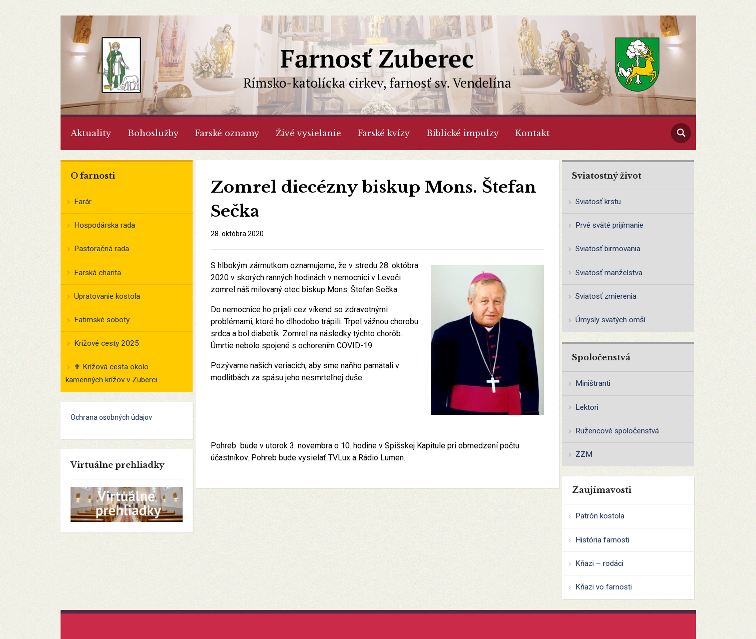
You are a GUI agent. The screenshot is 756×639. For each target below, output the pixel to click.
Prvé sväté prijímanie (609, 225)
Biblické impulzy (462, 133)
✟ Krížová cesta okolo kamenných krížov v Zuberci (111, 373)
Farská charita (97, 272)
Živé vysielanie (308, 133)
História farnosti (602, 539)
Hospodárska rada (104, 225)
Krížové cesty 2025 (106, 343)
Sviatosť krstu (598, 201)
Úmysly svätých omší (610, 319)
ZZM (583, 454)
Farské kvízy (384, 133)
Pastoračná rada (101, 248)
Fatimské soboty (102, 319)
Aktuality (91, 133)
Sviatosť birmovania (607, 248)
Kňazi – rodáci (599, 563)
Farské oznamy (227, 133)
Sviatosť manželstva (608, 272)
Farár (83, 201)
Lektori (586, 407)
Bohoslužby (153, 133)
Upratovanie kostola (107, 296)
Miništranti (592, 383)
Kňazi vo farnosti (603, 586)
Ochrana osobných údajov (111, 417)
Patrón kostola (599, 515)
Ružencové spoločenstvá (617, 430)
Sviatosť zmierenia (605, 296)
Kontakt (532, 133)
